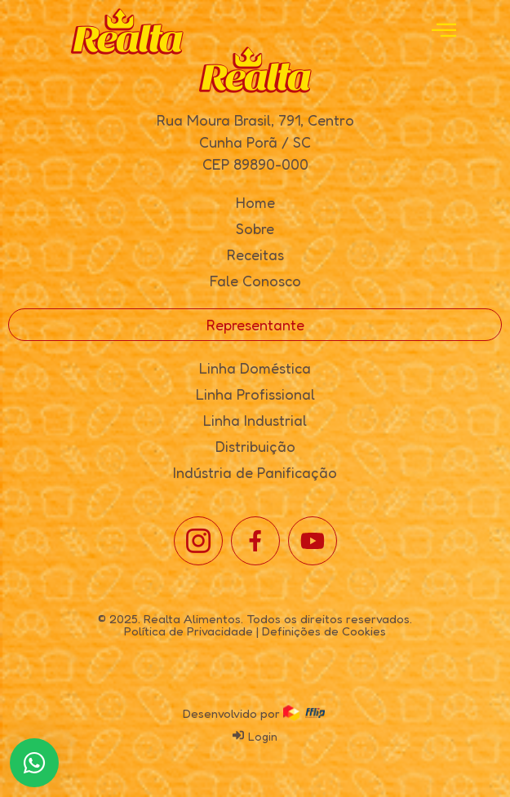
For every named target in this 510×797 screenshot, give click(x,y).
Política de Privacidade (188, 631)
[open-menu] (444, 31)
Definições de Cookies (324, 631)
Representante (255, 325)
